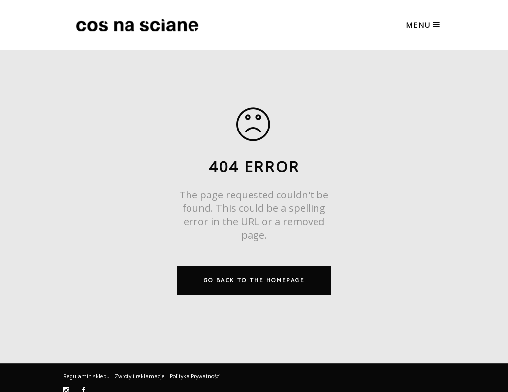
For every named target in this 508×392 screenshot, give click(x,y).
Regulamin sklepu (87, 376)
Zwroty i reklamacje (140, 376)
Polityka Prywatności (195, 376)
